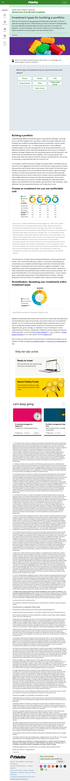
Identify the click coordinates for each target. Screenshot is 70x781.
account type (33, 21)
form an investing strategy (35, 341)
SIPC (39, 747)
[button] (37, 433)
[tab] (25, 78)
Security (26, 770)
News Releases (20, 761)
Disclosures (13, 774)
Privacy (20, 770)
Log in (65, 2)
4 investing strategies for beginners (24, 425)
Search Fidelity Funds (28, 381)
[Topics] (4, 29)
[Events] (4, 36)
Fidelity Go (47, 334)
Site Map (31, 770)
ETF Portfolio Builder (39, 332)
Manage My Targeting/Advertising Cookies (23, 776)
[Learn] (4, 16)
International (13, 764)
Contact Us (21, 772)
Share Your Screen (30, 772)
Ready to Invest (25, 360)
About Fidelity (29, 761)
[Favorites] (4, 23)
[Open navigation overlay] (3, 2)
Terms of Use (13, 770)
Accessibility (13, 772)
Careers (12, 761)
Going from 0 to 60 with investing (28, 11)
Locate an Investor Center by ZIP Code (51, 759)
